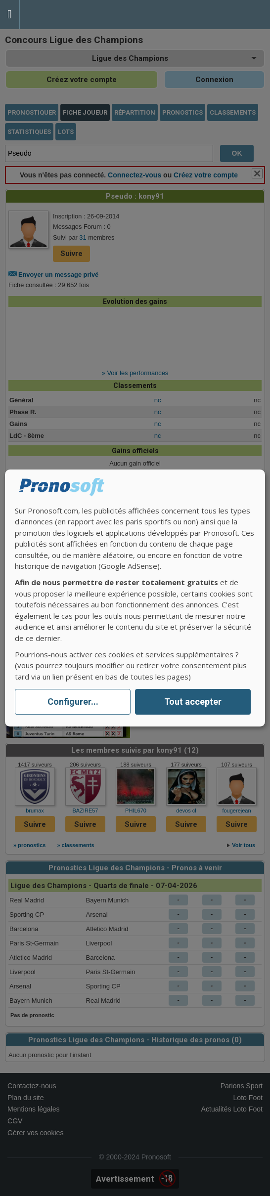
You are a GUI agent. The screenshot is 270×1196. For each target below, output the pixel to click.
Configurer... (72, 702)
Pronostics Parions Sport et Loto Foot (64, 14)
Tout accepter (193, 702)
